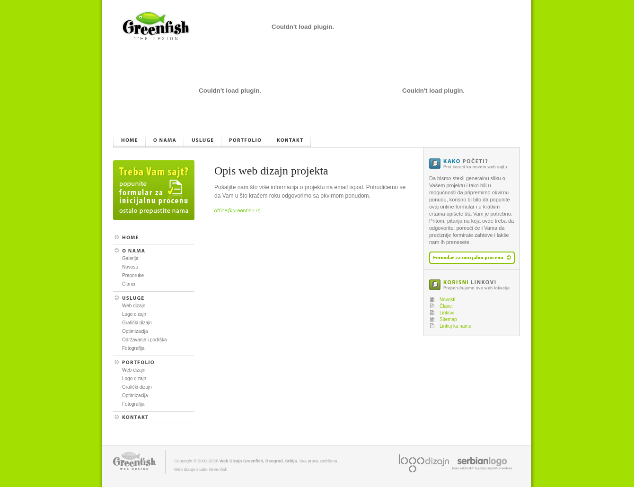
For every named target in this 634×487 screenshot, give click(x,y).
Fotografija (133, 348)
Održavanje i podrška (144, 339)
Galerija (130, 258)
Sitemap (448, 319)
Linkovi (447, 312)
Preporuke (133, 275)
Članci (128, 284)
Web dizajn (133, 305)
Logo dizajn (134, 314)
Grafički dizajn (137, 322)
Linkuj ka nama (455, 326)
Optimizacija (135, 331)
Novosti (130, 267)
